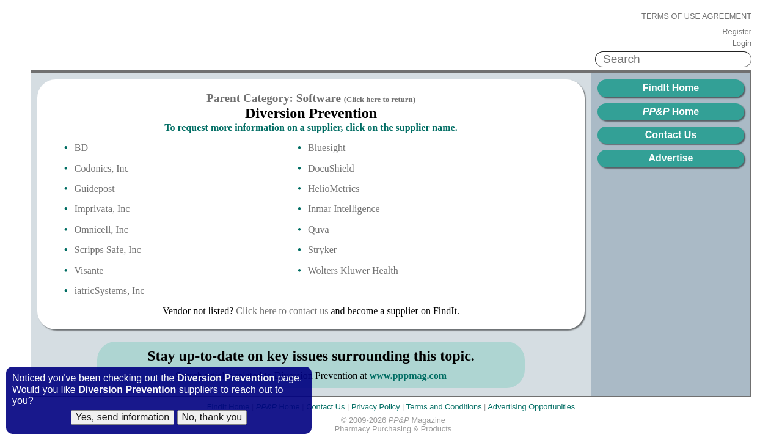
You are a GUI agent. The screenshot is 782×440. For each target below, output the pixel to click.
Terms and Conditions (444, 406)
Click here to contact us (282, 311)
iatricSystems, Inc (110, 290)
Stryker (322, 249)
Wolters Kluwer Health (353, 270)
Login (742, 43)
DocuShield (331, 168)
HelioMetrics (333, 188)
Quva (318, 229)
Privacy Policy (375, 406)
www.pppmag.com (408, 375)
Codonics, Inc (102, 168)
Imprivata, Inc (102, 209)
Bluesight (326, 147)
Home (671, 111)
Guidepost (95, 188)
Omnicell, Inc (101, 229)
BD (81, 147)
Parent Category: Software (310, 98)
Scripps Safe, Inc (108, 249)
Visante (89, 270)
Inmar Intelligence (344, 209)
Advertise (671, 158)
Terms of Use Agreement (696, 16)
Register (736, 32)
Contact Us (670, 135)
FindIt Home (671, 87)
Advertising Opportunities (531, 406)
